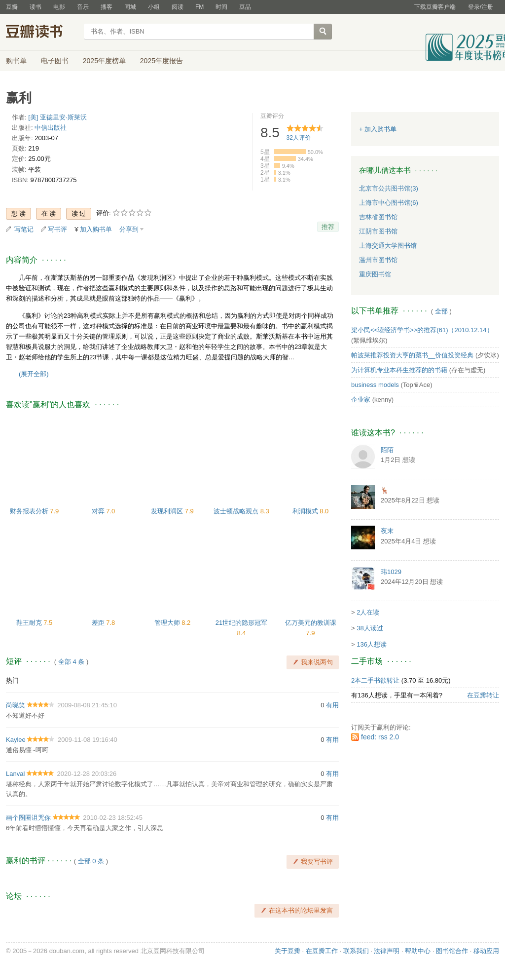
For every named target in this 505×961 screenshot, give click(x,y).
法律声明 (386, 951)
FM (199, 6)
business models (375, 384)
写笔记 (24, 229)
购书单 (16, 61)
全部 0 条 (91, 861)
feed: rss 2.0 (380, 737)
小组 (154, 6)
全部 (441, 311)
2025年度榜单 (104, 61)
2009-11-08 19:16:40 (87, 739)
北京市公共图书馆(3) (388, 188)
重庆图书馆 (375, 274)
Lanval (15, 773)
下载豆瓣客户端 (435, 6)
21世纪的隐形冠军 (241, 622)
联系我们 (356, 951)
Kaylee (16, 739)
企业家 (360, 399)
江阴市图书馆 (378, 231)
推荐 (328, 227)
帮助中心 (418, 951)
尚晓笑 (15, 705)
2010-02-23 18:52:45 (113, 817)
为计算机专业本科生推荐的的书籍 (399, 370)
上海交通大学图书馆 (388, 245)
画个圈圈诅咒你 (28, 817)
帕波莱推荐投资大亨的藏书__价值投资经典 (412, 355)
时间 (221, 6)
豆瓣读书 (41, 32)
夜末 (387, 531)
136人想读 (372, 644)
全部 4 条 (71, 661)
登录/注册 (480, 6)
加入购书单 (96, 229)
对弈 (99, 511)
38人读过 (370, 628)
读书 (35, 6)
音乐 (83, 6)
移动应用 (486, 951)
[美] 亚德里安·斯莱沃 (57, 117)
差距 (99, 622)
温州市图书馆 (378, 260)
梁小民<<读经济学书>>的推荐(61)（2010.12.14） (422, 330)
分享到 (129, 229)
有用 (332, 705)
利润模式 (306, 511)
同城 (130, 6)
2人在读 (368, 612)
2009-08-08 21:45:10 (87, 705)
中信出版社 (51, 127)
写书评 (57, 229)
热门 (12, 680)
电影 (59, 6)
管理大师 (168, 622)
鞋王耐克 (30, 622)
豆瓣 (12, 6)
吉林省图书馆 (378, 217)
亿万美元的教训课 (310, 622)
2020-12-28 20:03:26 (87, 773)
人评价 (299, 137)
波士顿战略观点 (237, 511)
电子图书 (55, 61)
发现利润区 (168, 511)
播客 (106, 6)
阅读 (177, 6)
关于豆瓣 (287, 951)
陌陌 (387, 450)
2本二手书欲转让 (375, 680)
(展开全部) (34, 374)
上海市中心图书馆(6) (388, 202)
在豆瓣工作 (322, 951)
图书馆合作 (452, 951)
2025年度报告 (161, 61)
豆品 (245, 6)
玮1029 (391, 572)
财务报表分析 (30, 511)
